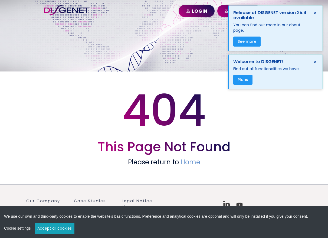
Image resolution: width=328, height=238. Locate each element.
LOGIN (196, 11)
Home (190, 162)
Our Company (43, 201)
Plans (243, 79)
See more (247, 41)
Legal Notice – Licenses (139, 204)
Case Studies (90, 201)
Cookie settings (17, 229)
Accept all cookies (54, 229)
